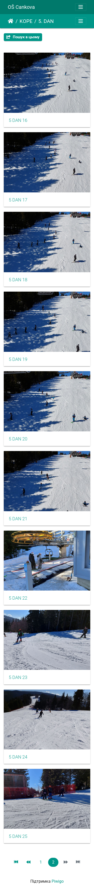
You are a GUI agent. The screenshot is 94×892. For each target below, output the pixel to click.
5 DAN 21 (18, 518)
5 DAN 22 (18, 598)
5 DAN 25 (18, 836)
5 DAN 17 (18, 199)
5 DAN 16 (18, 120)
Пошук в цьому (23, 37)
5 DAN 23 (18, 677)
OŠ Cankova (21, 7)
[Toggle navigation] (80, 7)
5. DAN (46, 21)
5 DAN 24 (18, 757)
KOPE (26, 21)
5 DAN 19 (18, 359)
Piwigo (58, 881)
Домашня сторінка (11, 21)
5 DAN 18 (18, 279)
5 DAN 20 (18, 438)
